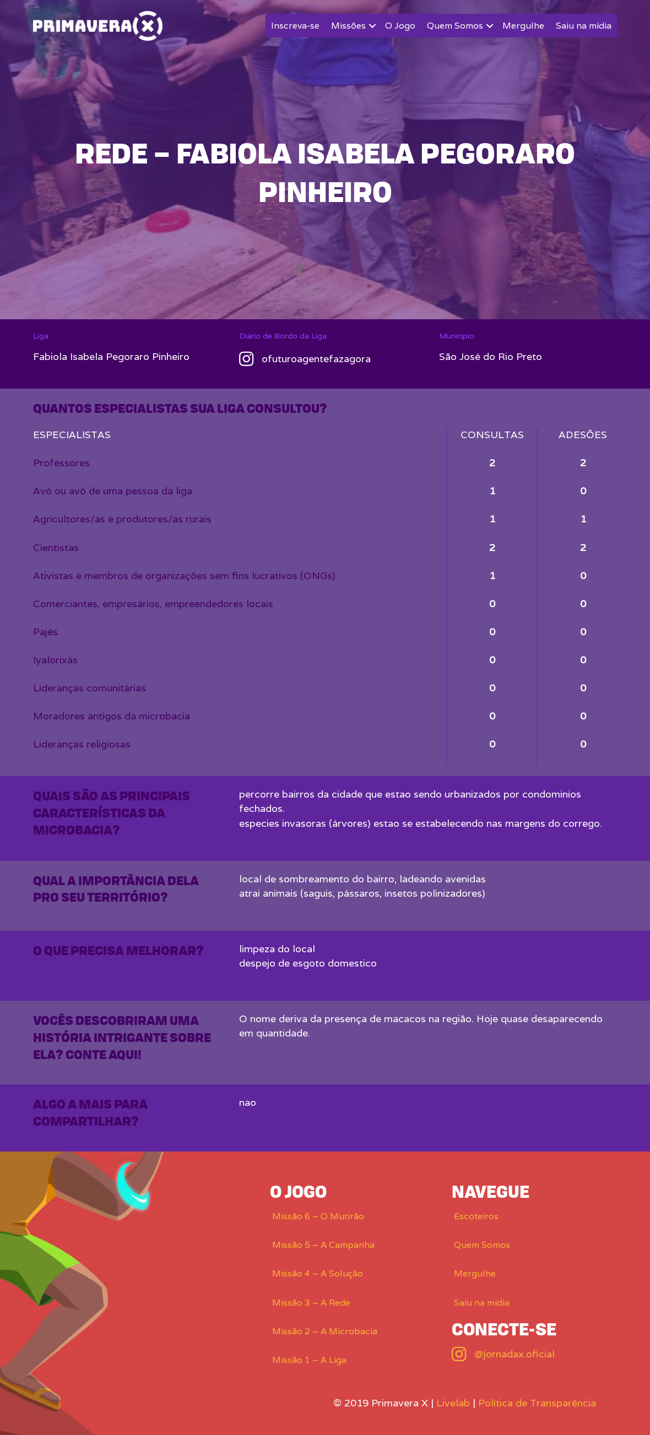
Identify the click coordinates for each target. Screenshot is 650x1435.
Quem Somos (455, 25)
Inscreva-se (295, 25)
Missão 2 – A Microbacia (324, 1331)
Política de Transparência (537, 1402)
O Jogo (400, 25)
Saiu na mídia (583, 25)
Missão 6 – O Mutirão (318, 1216)
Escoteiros (476, 1216)
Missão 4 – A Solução (317, 1273)
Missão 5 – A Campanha (323, 1245)
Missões (348, 25)
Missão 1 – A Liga (309, 1360)
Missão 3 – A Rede (311, 1302)
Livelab (453, 1402)
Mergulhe (523, 25)
